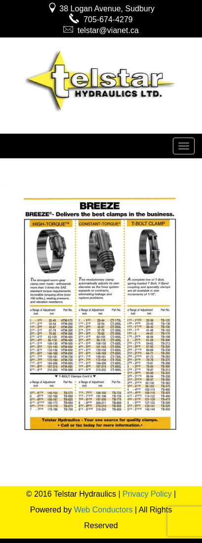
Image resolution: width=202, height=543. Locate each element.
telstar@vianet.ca (101, 30)
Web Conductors (103, 510)
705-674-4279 (101, 19)
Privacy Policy (147, 494)
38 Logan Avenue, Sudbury (101, 8)
